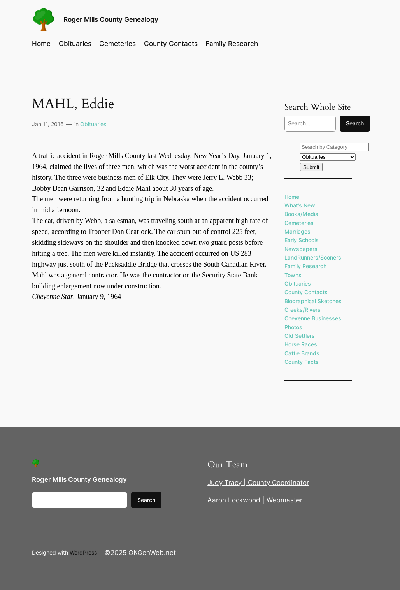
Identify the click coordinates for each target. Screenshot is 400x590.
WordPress (83, 552)
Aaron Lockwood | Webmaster (254, 500)
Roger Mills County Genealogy (110, 19)
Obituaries (93, 124)
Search (355, 123)
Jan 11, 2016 (48, 124)
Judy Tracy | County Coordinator (258, 482)
